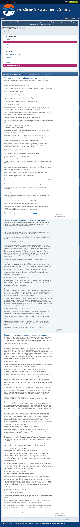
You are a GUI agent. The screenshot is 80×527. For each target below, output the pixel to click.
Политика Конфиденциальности (69, 519)
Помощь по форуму (9, 22)
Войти (66, 1)
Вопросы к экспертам (57, 22)
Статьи (68, 22)
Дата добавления (18, 74)
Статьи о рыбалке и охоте (13, 65)
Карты (49, 24)
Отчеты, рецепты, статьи (13, 41)
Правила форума (55, 519)
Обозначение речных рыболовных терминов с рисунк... (26, 78)
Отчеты (8, 60)
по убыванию (38, 74)
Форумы (8, 39)
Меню (3, 18)
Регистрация (73, 1)
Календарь (42, 24)
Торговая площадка (23, 22)
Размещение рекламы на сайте (51, 523)
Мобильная (21, 523)
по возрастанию (47, 74)
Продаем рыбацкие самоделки (40, 22)
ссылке (35, 213)
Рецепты (74, 22)
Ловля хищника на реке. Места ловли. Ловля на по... (25, 335)
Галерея (8, 47)
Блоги (7, 44)
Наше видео (9, 57)
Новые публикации (69, 18)
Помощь (63, 523)
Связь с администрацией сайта (33, 523)
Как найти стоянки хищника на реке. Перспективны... (25, 220)
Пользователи (33, 24)
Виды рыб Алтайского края (13, 54)
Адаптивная (8, 523)
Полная (15, 523)
